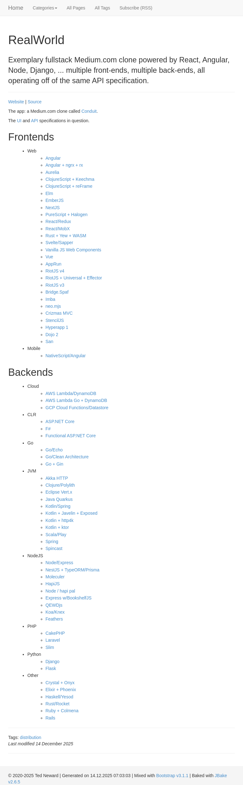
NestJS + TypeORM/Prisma (72, 569)
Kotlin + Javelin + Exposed (72, 513)
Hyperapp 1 (57, 327)
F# (48, 428)
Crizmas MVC (59, 313)
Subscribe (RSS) (136, 7)
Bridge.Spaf (57, 292)
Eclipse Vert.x (59, 492)
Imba (50, 299)
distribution (30, 737)
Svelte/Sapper (59, 242)
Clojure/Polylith (60, 485)
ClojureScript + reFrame (69, 186)
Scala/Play (56, 534)
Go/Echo (54, 449)
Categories (45, 7)
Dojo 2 (52, 334)
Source (35, 101)
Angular (53, 158)
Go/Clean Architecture (67, 456)
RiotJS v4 (55, 270)
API (34, 120)
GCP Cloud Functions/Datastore (77, 407)
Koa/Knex (55, 612)
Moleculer (55, 576)
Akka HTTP (57, 478)
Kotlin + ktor (57, 527)
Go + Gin (54, 464)
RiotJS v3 (55, 285)
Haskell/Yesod (59, 696)
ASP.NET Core (60, 421)
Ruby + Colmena (62, 710)
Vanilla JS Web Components (73, 249)
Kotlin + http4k (60, 520)
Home (15, 8)
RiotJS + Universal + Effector (74, 277)
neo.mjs (53, 306)
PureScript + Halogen (67, 214)
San (50, 341)
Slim (50, 647)
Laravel (53, 640)
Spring (52, 541)
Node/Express (59, 562)
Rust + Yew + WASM (66, 235)
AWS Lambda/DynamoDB (71, 393)
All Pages (76, 7)
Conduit (89, 111)
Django (52, 661)
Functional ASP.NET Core (71, 435)
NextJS (53, 207)
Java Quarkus (59, 499)
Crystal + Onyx (60, 682)
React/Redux (58, 221)
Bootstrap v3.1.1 (172, 775)
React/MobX (58, 228)
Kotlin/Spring (58, 506)
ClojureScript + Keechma (70, 179)
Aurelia (52, 172)
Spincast (54, 548)
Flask (51, 668)
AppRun (54, 263)
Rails (50, 717)
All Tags (102, 7)
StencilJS (55, 320)
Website (16, 101)
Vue (49, 256)
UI (19, 120)
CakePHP (55, 633)
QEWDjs (54, 605)
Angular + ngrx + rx (64, 165)
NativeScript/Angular (66, 355)
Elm (49, 193)
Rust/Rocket (58, 703)
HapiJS (53, 583)
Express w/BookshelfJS (69, 597)
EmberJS (55, 200)
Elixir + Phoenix (61, 689)
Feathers (54, 619)
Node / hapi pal (60, 590)
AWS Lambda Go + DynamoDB (76, 400)
